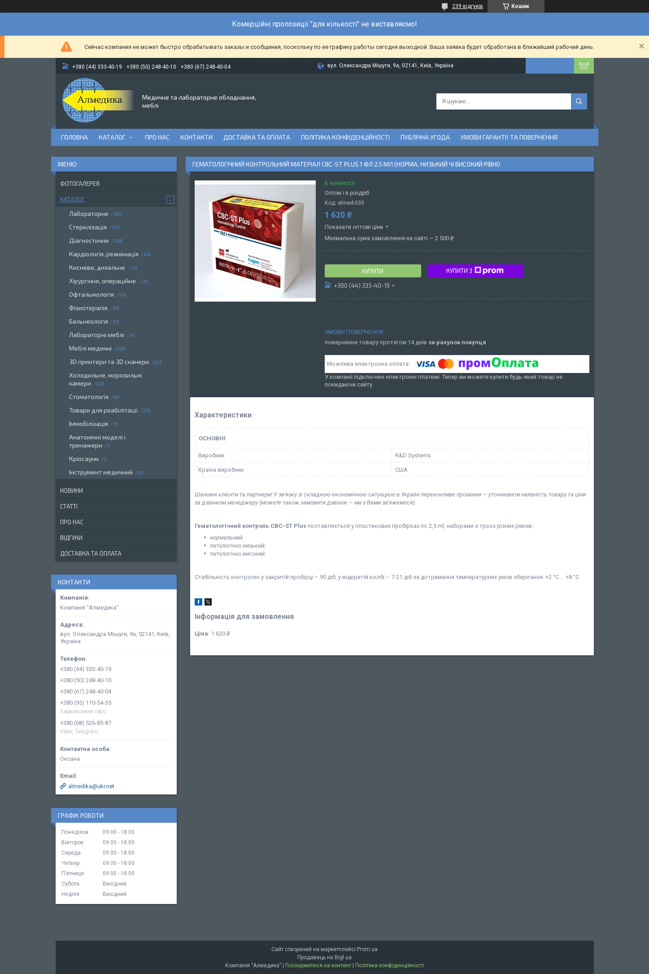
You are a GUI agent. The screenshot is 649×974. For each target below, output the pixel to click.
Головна (74, 137)
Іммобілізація (88, 423)
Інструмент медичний (101, 472)
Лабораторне (89, 213)
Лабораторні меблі (96, 334)
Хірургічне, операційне (102, 281)
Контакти (196, 137)
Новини (71, 490)
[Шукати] (579, 101)
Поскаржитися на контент (318, 965)
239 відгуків (467, 6)
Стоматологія (89, 396)
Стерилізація (88, 227)
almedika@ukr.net (91, 786)
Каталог (112, 137)
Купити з (475, 271)
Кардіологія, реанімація (104, 254)
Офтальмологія (91, 294)
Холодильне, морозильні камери (105, 379)
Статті (69, 506)
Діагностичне (89, 240)
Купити (372, 271)
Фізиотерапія (88, 308)
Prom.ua (367, 949)
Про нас (157, 137)
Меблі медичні (90, 348)
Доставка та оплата (256, 137)
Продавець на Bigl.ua (324, 957)
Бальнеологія (88, 321)
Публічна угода (425, 137)
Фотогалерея (80, 183)
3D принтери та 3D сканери (109, 361)
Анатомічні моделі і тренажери (97, 441)
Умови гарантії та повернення (509, 137)
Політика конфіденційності (345, 137)
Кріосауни (84, 458)
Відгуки (71, 537)
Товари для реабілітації (103, 410)
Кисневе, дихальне (97, 267)
